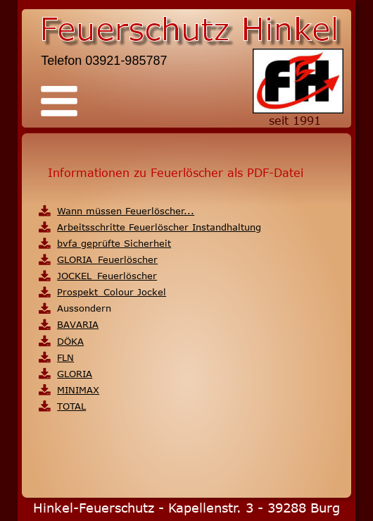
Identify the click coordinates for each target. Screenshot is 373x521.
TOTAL (71, 406)
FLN (65, 357)
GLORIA (74, 373)
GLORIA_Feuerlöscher (107, 259)
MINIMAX (78, 390)
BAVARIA (78, 324)
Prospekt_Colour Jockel (111, 292)
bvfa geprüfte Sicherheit (114, 243)
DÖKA (70, 341)
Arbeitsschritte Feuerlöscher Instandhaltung (159, 227)
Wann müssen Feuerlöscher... (125, 210)
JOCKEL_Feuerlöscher (107, 275)
